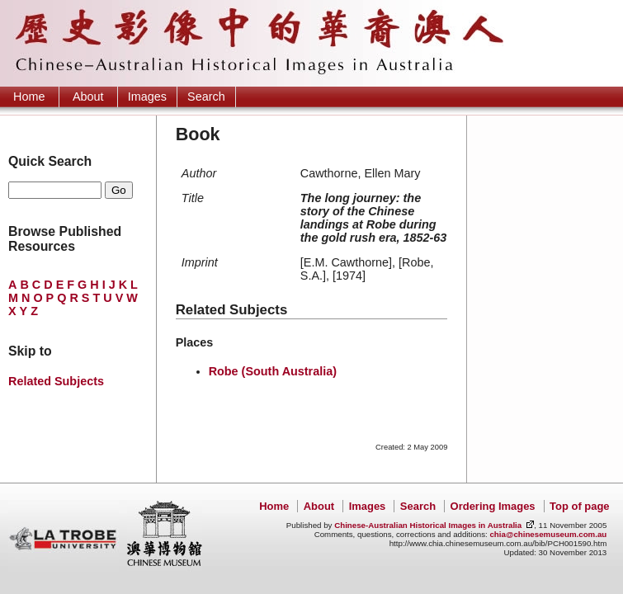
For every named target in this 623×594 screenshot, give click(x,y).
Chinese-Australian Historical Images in (428, 525)
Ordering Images (493, 506)
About (88, 96)
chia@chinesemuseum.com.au (547, 534)
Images (147, 96)
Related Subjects (56, 381)
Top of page (579, 506)
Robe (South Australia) (273, 371)
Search (206, 96)
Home (29, 96)
